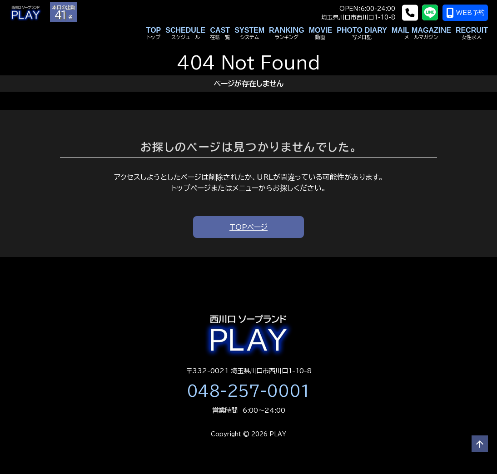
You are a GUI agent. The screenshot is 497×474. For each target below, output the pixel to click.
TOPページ (248, 227)
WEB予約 (465, 13)
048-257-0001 (248, 391)
